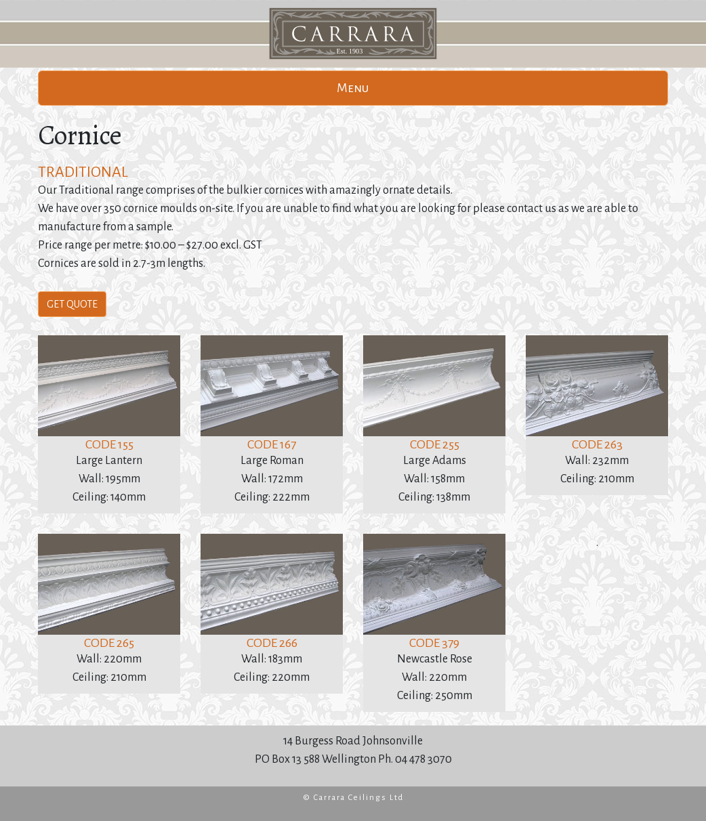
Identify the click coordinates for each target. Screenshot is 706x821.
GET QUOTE (72, 304)
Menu (353, 88)
